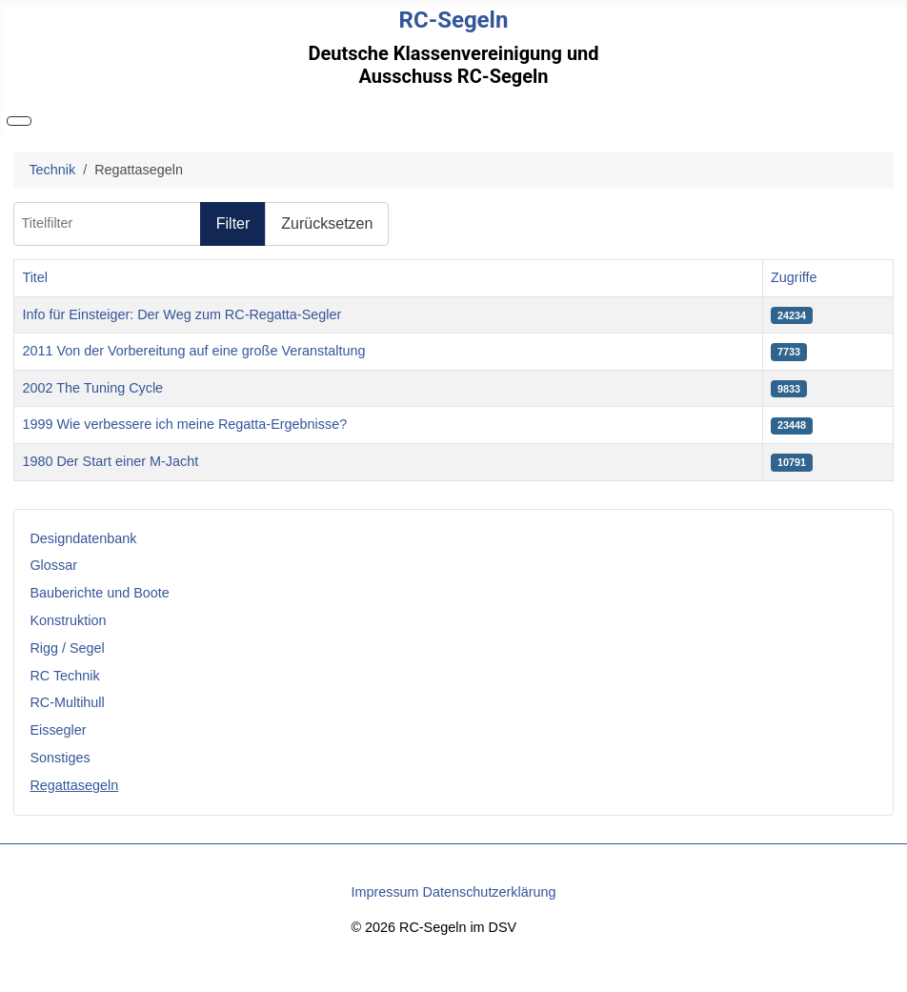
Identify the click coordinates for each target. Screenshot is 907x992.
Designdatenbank (83, 538)
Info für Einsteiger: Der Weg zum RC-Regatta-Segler (181, 314)
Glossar (53, 565)
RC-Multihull (67, 702)
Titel (35, 277)
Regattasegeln (74, 785)
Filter (233, 223)
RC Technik (64, 675)
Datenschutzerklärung (489, 892)
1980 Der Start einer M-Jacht (110, 461)
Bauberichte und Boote (99, 592)
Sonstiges (60, 757)
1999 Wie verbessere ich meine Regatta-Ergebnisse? (184, 424)
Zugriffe (794, 277)
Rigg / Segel (67, 648)
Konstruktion (68, 620)
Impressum (384, 892)
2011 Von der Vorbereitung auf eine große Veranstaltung (193, 350)
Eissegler (58, 730)
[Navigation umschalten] (19, 121)
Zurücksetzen (327, 223)
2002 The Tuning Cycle (92, 387)
